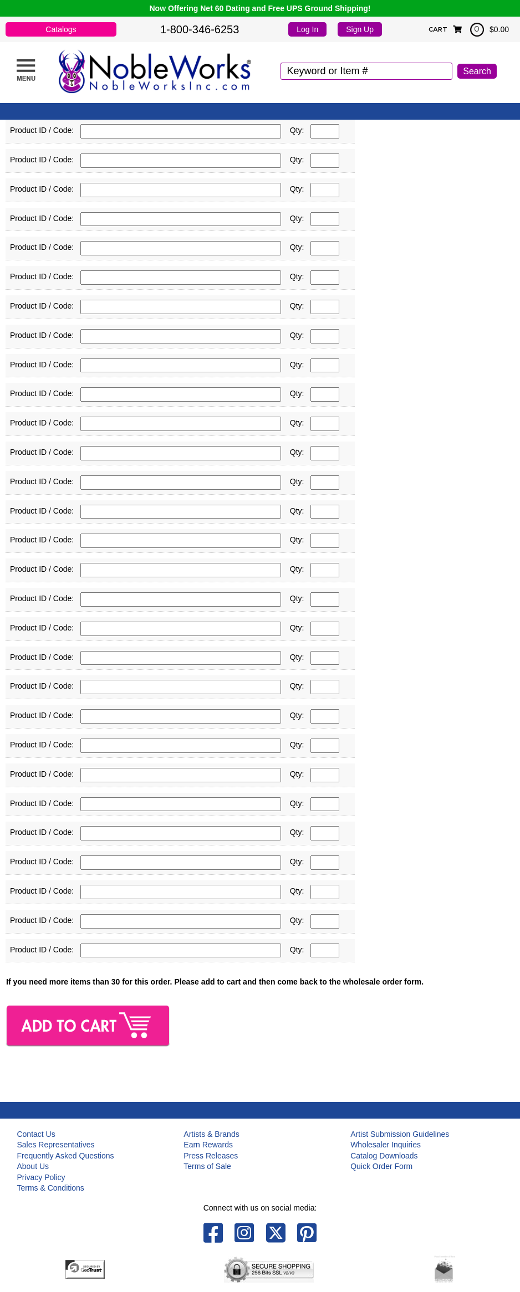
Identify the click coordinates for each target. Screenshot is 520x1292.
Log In (307, 29)
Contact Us (36, 1134)
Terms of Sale (207, 1166)
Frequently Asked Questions (65, 1155)
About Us (33, 1166)
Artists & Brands (211, 1134)
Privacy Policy (41, 1177)
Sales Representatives (55, 1144)
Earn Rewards (208, 1144)
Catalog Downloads (383, 1155)
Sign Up (360, 29)
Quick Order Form (381, 1166)
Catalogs (60, 29)
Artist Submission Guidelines (399, 1134)
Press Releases (210, 1155)
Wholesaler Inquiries (385, 1144)
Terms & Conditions (50, 1187)
